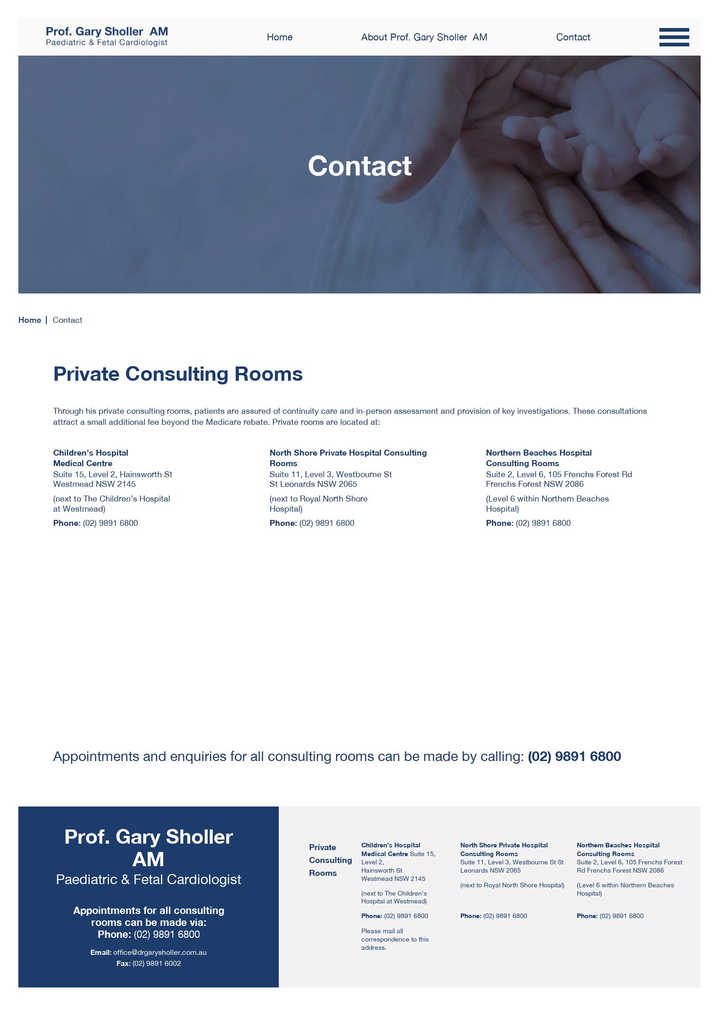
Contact (573, 36)
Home (280, 36)
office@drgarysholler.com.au (160, 952)
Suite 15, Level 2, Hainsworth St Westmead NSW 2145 (112, 479)
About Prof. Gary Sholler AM (424, 36)
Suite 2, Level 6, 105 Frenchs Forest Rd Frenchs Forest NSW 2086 (559, 479)
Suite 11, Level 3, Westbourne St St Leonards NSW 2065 (331, 479)
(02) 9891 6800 (110, 523)
